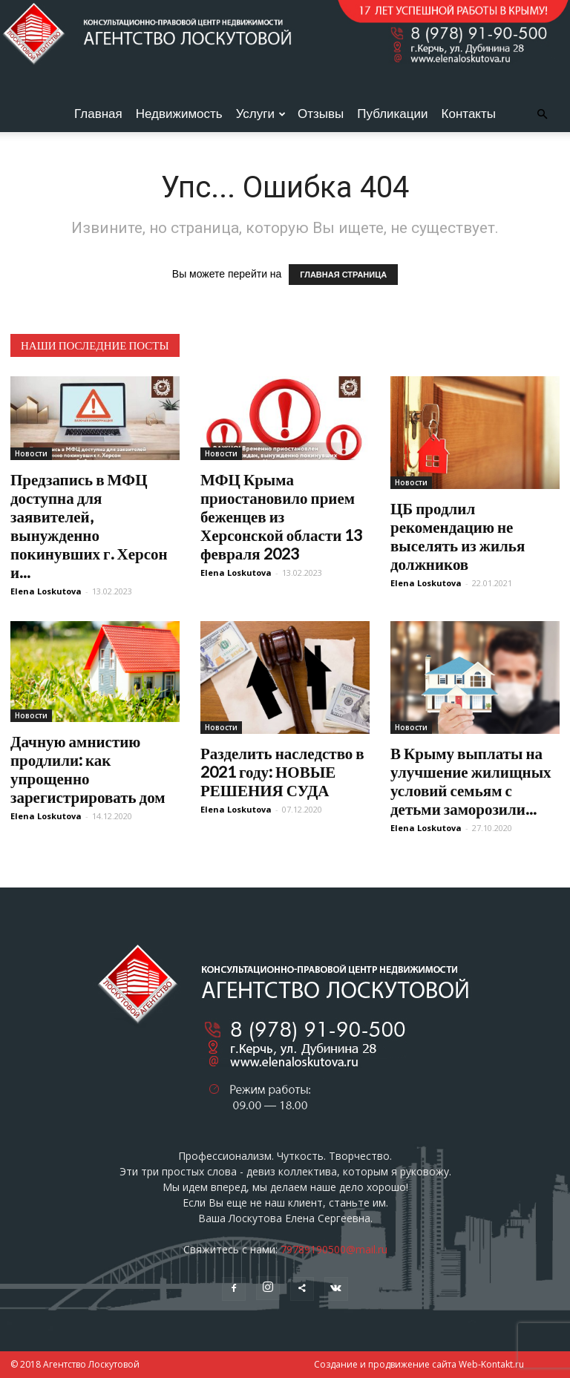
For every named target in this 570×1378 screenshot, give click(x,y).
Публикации (392, 114)
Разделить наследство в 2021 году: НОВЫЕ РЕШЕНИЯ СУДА (282, 771)
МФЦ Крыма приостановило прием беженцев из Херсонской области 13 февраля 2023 (281, 516)
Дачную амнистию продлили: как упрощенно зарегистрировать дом (88, 769)
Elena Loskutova (46, 591)
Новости (31, 453)
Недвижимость (179, 114)
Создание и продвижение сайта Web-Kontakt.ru (419, 1364)
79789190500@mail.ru (334, 1249)
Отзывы (321, 114)
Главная (98, 114)
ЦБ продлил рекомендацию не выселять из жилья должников (457, 536)
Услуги (261, 114)
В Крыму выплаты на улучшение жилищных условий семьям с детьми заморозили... (470, 781)
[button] (542, 115)
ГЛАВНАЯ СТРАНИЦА (343, 274)
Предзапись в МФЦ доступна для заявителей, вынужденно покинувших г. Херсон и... (89, 525)
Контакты (469, 114)
